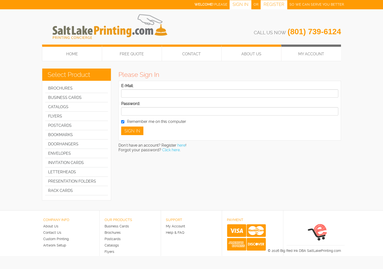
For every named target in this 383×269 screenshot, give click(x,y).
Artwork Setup (54, 245)
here (181, 145)
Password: (130, 103)
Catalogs (112, 245)
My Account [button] (311, 54)
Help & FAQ (175, 232)
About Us (251, 54)
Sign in (240, 4)
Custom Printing (56, 239)
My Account (175, 226)
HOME (72, 54)
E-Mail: (127, 85)
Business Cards (117, 226)
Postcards (113, 239)
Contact (191, 54)
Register (274, 4)
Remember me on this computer (153, 121)
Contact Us (52, 232)
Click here (171, 150)
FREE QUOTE (132, 54)
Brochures (113, 232)
